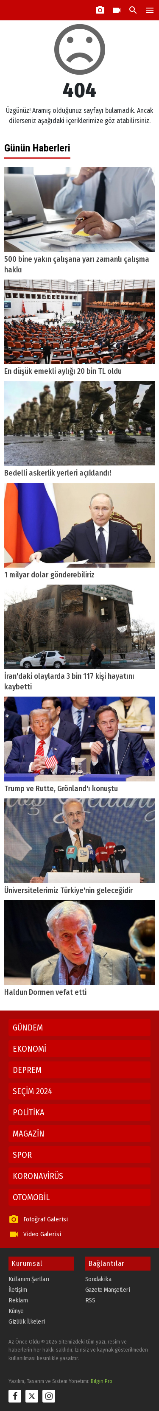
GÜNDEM (28, 1027)
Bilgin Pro (101, 1381)
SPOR (22, 1155)
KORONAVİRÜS (38, 1176)
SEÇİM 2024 (32, 1091)
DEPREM (27, 1070)
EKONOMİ (29, 1049)
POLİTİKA (29, 1112)
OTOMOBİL (31, 1197)
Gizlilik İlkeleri (26, 1321)
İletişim (17, 1289)
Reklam (18, 1300)
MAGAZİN (29, 1133)
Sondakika (98, 1279)
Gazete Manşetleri (107, 1289)
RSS (90, 1300)
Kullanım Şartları (28, 1279)
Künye (16, 1311)
